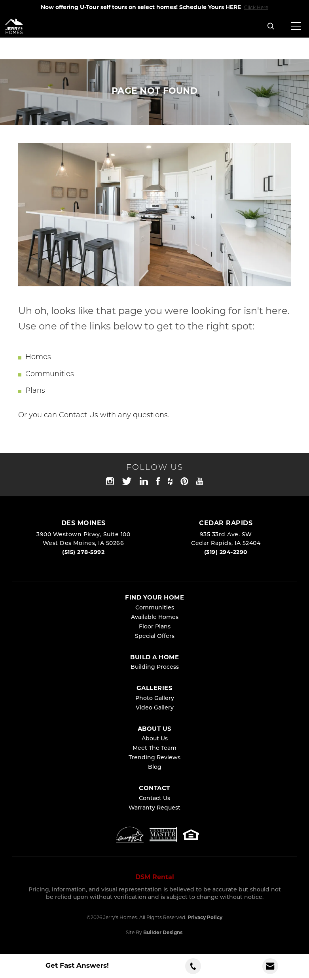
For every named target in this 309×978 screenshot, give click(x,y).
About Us (155, 739)
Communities (49, 374)
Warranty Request (154, 808)
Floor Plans (155, 627)
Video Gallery (155, 708)
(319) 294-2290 (226, 553)
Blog (154, 767)
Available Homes (154, 617)
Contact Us (78, 415)
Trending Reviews (154, 758)
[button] (271, 26)
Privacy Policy (205, 918)
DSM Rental (154, 877)
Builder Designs (162, 933)
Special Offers (154, 636)
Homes (38, 357)
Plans (35, 391)
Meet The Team (154, 748)
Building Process (155, 667)
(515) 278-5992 (83, 553)
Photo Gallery (154, 699)
